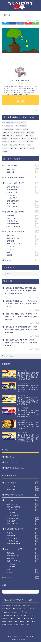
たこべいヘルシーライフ (22, 231)
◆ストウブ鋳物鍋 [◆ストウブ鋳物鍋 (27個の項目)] (22, 129)
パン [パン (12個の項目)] (35, 138)
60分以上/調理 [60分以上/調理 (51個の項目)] (8, 129)
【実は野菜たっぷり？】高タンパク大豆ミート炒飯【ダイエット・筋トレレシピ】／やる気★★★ (21, 342)
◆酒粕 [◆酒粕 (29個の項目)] (31, 132)
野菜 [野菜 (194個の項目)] (14, 148)
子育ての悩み (23, 206)
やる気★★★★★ (23, 226)
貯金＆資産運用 (23, 201)
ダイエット (13, 247)
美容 (23, 252)
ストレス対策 (23, 192)
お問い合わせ (10, 457)
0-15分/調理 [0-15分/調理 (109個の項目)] (8, 122)
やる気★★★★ (23, 224)
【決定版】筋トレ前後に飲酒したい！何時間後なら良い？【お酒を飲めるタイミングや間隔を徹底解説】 (21, 329)
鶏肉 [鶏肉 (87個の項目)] (32, 148)
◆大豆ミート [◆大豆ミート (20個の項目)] (20, 132)
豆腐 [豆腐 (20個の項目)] (30, 145)
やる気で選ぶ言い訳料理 (22, 211)
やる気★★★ (23, 221)
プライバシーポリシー (13, 462)
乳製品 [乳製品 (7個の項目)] (6, 141)
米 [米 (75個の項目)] (5, 145)
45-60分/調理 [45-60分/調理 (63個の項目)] (21, 126)
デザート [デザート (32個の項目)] (16, 138)
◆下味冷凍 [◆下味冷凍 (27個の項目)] (8, 132)
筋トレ (12, 249)
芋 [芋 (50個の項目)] (22, 145)
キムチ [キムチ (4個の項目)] (6, 138)
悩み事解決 (13, 198)
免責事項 (28, 636)
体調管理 (23, 241)
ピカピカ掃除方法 (23, 190)
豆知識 (23, 255)
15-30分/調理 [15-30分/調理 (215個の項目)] (21, 122)
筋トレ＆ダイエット (23, 244)
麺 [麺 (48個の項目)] (5, 151)
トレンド (22, 260)
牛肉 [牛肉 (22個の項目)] (30, 141)
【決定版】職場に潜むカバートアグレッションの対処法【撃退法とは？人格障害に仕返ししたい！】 (21, 303)
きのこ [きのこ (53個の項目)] (20, 135)
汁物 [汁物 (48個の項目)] (22, 141)
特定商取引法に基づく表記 (14, 468)
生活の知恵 (23, 204)
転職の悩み (23, 172)
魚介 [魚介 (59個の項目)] (23, 148)
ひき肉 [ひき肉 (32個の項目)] (30, 135)
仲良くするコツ (23, 187)
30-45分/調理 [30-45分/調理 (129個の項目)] (8, 126)
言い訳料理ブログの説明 (22, 177)
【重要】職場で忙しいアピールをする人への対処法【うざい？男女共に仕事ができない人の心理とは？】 (21, 316)
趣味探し (13, 195)
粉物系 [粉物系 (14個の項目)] (14, 145)
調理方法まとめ (23, 238)
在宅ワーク (23, 169)
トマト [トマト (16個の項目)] (26, 138)
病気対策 (23, 236)
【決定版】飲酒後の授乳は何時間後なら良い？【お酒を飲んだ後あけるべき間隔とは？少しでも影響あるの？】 (21, 290)
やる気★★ (23, 218)
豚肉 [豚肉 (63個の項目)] (6, 148)
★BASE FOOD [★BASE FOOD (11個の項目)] (9, 135)
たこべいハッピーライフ (22, 183)
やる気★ (23, 216)
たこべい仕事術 (22, 165)
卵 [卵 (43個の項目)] (14, 141)
